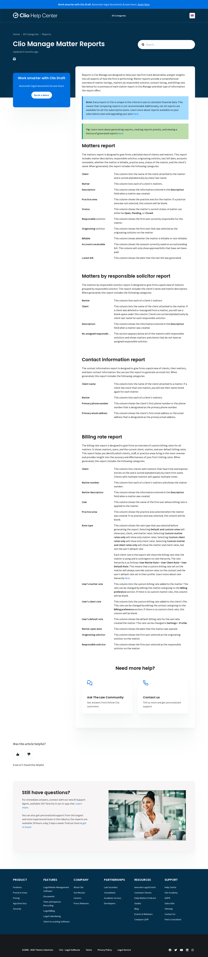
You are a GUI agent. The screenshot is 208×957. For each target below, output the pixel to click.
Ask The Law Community (105, 697)
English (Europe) (192, 15)
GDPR (167, 898)
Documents (49, 896)
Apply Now (143, 4)
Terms (89, 949)
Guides (137, 903)
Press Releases (81, 903)
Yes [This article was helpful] (17, 754)
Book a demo (41, 95)
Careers (77, 898)
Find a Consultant (173, 919)
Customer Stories (143, 892)
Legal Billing (49, 910)
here (135, 113)
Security (17, 908)
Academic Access (112, 898)
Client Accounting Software (56, 921)
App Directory (20, 903)
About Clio (79, 887)
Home (16, 34)
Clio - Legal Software (69, 949)
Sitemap (169, 908)
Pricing (16, 898)
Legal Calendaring (52, 916)
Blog (136, 908)
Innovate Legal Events (145, 887)
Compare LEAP (141, 919)
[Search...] (166, 44)
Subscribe (170, 903)
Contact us (151, 697)
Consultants (110, 892)
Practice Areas (20, 892)
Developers (110, 903)
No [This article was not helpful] (29, 754)
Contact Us (170, 914)
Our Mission (79, 892)
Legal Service (124, 949)
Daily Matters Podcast (145, 898)
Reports (46, 34)
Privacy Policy (105, 949)
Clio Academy (171, 892)
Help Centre (170, 887)
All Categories (119, 15)
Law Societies (111, 887)
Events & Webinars (143, 914)
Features (17, 887)
